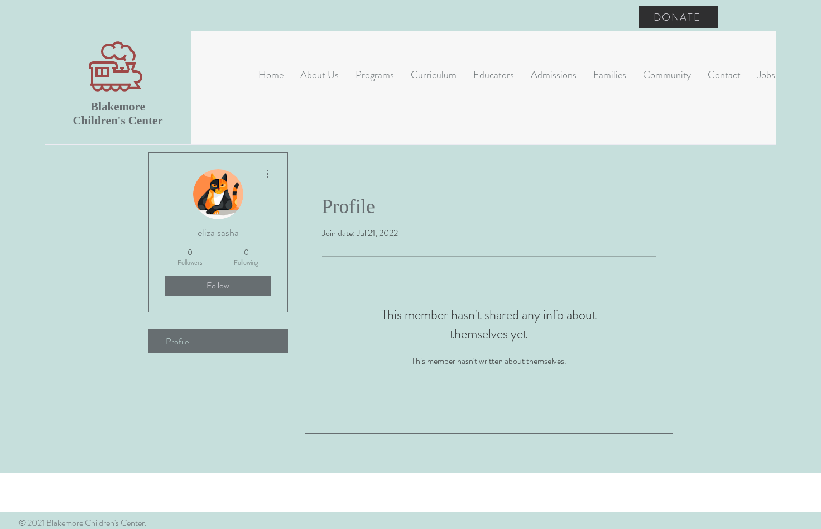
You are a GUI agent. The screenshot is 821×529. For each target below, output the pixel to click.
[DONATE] (678, 17)
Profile (177, 341)
